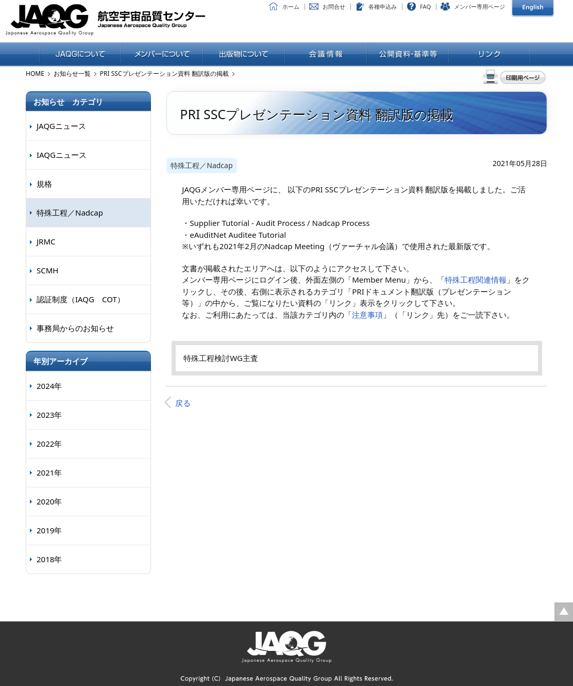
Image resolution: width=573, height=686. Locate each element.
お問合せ (334, 6)
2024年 (49, 386)
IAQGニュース (62, 155)
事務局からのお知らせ (75, 328)
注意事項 (367, 314)
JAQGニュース (61, 126)
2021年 (49, 472)
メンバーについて (162, 54)
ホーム (290, 6)
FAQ (425, 6)
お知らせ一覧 (72, 73)
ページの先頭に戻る (563, 611)
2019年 (49, 530)
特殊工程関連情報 (476, 279)
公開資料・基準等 (408, 54)
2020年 (49, 501)
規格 (44, 183)
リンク (490, 54)
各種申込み (382, 6)
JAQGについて (80, 54)
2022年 (49, 443)
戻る (183, 403)
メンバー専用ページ (479, 6)
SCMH (47, 270)
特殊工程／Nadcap (201, 165)
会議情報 (326, 54)
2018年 (49, 559)
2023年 (49, 415)
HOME (35, 73)
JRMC (46, 241)
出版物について (244, 54)
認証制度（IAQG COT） (81, 299)
